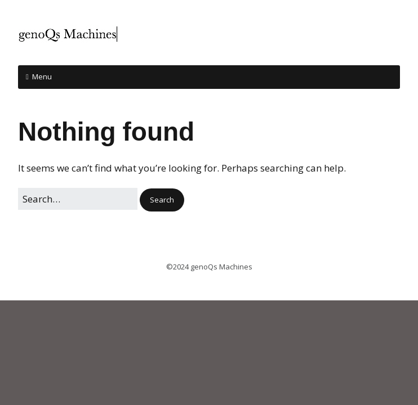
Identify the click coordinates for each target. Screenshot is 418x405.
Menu (42, 76)
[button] (162, 200)
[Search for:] (77, 199)
